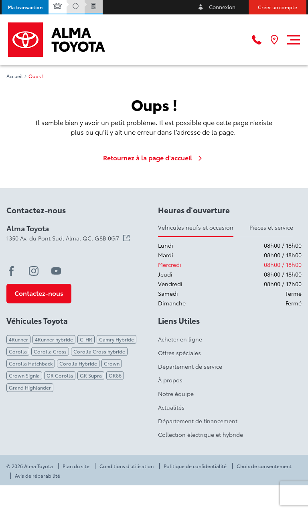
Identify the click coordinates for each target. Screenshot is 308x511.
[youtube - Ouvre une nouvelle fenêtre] (56, 271)
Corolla (18, 351)
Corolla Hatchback (31, 363)
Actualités (171, 407)
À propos (170, 380)
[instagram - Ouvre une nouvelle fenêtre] (33, 271)
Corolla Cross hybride (99, 351)
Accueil (14, 76)
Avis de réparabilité (37, 476)
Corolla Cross (50, 351)
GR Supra (91, 375)
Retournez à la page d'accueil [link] (154, 157)
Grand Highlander (30, 387)
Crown (112, 363)
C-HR (86, 339)
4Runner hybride (54, 339)
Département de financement (197, 421)
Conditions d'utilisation (126, 466)
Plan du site (76, 466)
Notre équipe (176, 394)
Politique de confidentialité (195, 466)
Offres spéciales (179, 353)
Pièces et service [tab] (271, 227)
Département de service (190, 366)
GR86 (115, 375)
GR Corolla (60, 375)
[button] (25, 7)
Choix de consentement (264, 466)
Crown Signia (24, 375)
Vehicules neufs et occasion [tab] (195, 227)
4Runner (18, 339)
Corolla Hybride (78, 363)
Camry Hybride (116, 339)
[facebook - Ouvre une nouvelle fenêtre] (11, 271)
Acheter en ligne (180, 339)
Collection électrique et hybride (200, 434)
